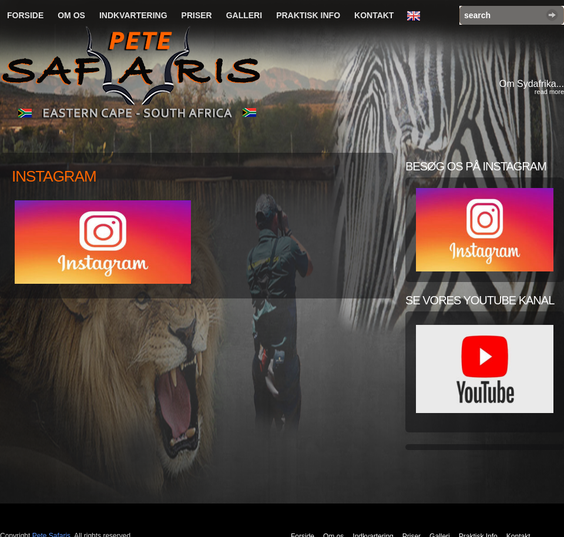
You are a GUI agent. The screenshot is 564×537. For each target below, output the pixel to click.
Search (552, 15)
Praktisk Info (308, 15)
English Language (417, 16)
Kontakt (374, 15)
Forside (25, 15)
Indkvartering (133, 15)
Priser (197, 15)
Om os (71, 15)
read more (549, 91)
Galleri (244, 15)
